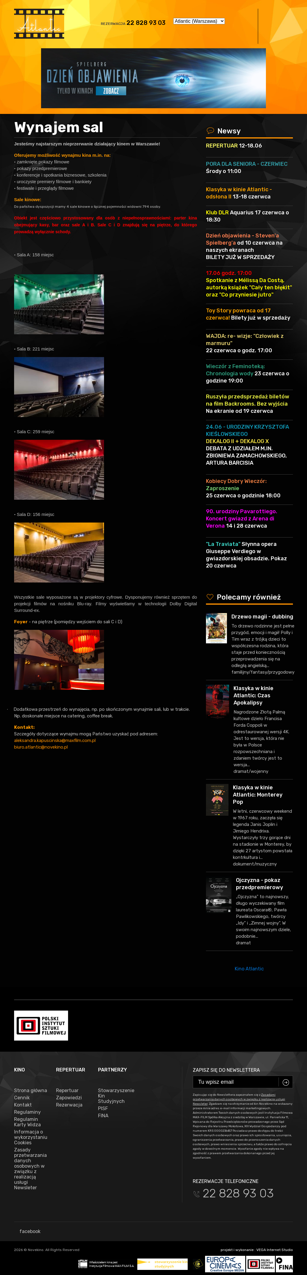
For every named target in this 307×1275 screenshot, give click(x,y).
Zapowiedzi (69, 1098)
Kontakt (23, 1105)
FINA (103, 1116)
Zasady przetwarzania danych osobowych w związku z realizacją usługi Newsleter (30, 1168)
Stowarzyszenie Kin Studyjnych (114, 1096)
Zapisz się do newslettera (226, 1070)
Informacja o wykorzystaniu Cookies (30, 1137)
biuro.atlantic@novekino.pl (41, 747)
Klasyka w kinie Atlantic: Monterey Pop (257, 794)
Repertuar (67, 1090)
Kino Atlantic (249, 969)
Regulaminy (27, 1112)
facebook (27, 1231)
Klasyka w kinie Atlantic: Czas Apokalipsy (253, 695)
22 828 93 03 (146, 22)
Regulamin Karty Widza (27, 1122)
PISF (103, 1108)
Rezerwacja (69, 1105)
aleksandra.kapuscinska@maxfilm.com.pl (55, 740)
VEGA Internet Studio (274, 1250)
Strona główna (30, 1090)
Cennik (22, 1098)
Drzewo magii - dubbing (262, 616)
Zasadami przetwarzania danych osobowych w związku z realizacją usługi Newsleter (239, 1099)
